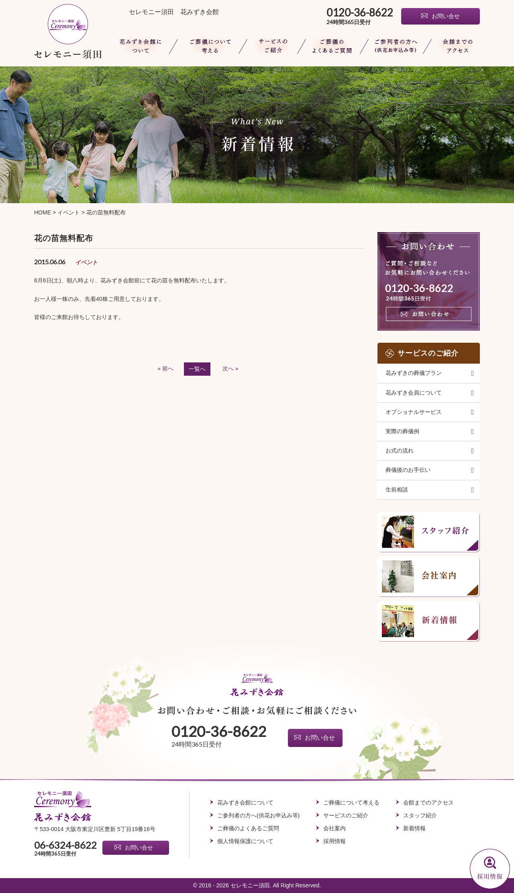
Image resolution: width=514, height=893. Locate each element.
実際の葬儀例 (402, 431)
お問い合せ (446, 16)
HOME (42, 212)
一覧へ (197, 369)
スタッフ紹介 (420, 815)
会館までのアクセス (454, 46)
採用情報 (334, 841)
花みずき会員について (414, 392)
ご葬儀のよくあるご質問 (332, 46)
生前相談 (397, 489)
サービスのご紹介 (345, 815)
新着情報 (414, 828)
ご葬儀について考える (208, 46)
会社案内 (334, 828)
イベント (68, 212)
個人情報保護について (245, 841)
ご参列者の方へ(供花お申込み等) (395, 46)
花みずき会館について (141, 46)
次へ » (230, 368)
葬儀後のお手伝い (408, 470)
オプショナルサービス (414, 412)
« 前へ (166, 368)
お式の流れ (400, 450)
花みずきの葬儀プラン (414, 373)
